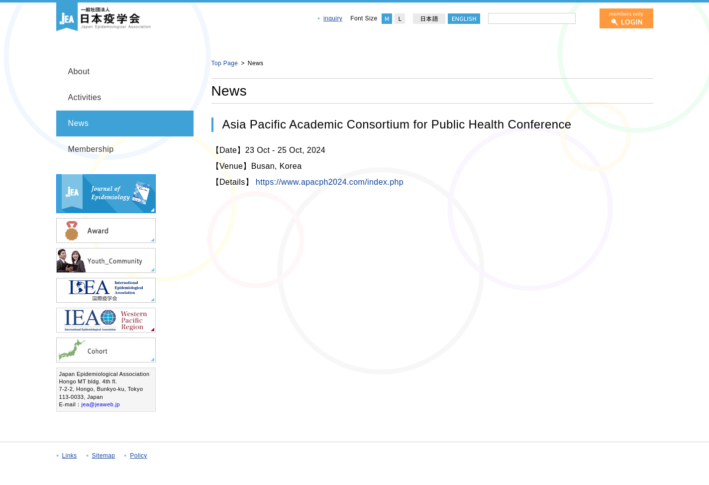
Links (69, 455)
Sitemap (103, 455)
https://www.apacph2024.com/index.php (330, 182)
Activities (84, 97)
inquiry (332, 18)
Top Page (224, 63)
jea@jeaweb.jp (100, 404)
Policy (138, 455)
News (78, 123)
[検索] (586, 18)
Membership (91, 149)
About (79, 71)
